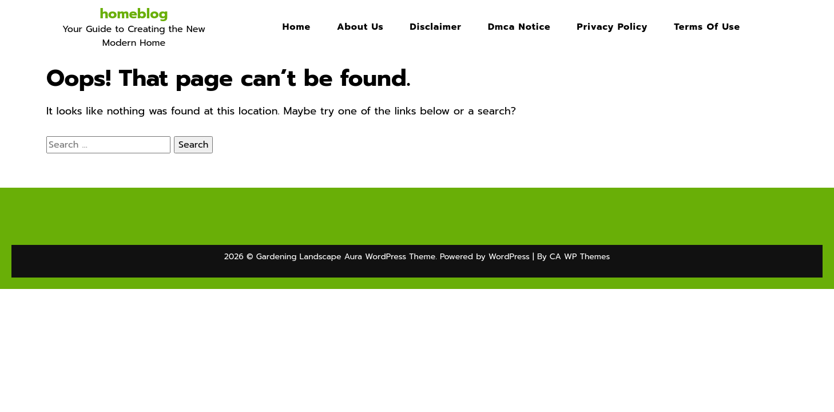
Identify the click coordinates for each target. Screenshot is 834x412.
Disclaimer (436, 27)
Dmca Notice (519, 27)
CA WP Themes (580, 257)
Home (297, 27)
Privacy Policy (612, 27)
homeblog (134, 13)
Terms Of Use (707, 27)
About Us (360, 27)
